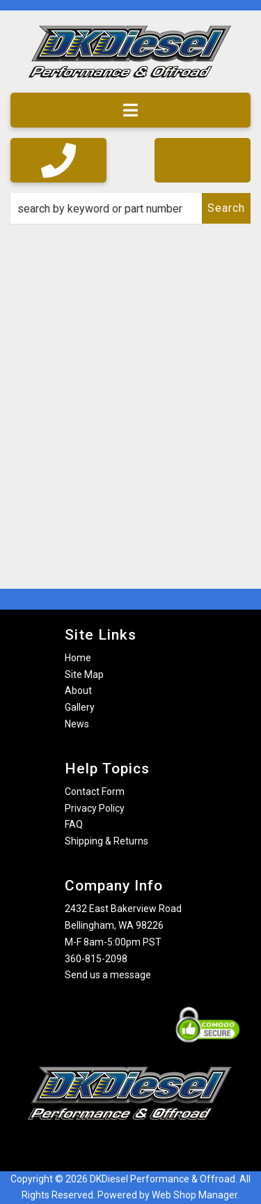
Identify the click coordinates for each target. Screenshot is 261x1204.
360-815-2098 (96, 958)
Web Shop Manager (194, 1195)
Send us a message (108, 974)
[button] (130, 208)
